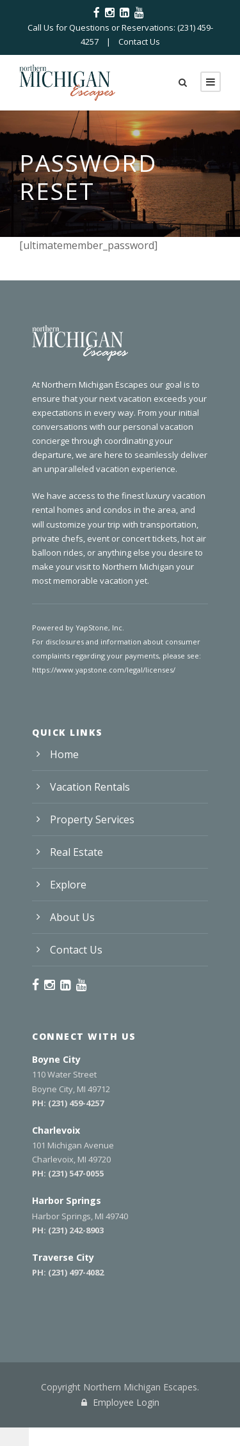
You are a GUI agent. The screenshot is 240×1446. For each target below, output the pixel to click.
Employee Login (120, 1402)
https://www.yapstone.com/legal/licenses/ (103, 669)
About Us (72, 917)
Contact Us (139, 41)
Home (64, 754)
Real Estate (76, 852)
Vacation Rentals (90, 787)
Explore (68, 885)
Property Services (92, 819)
